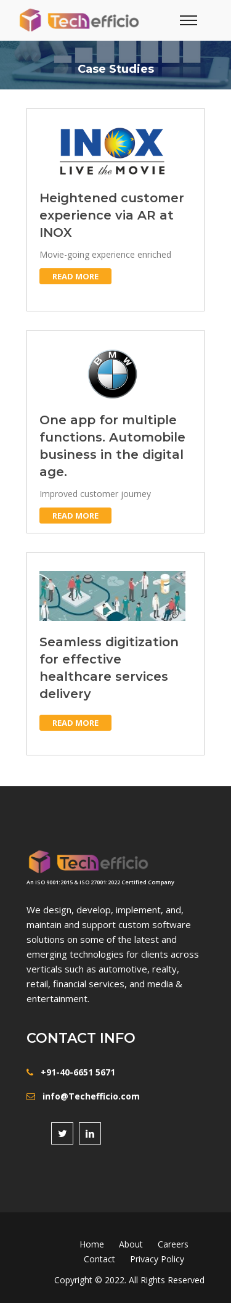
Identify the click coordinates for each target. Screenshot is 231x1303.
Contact (99, 1259)
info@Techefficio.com (91, 1096)
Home (91, 1244)
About (131, 1244)
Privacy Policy (157, 1259)
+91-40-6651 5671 (78, 1072)
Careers (173, 1244)
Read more (75, 276)
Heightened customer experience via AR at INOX (111, 215)
